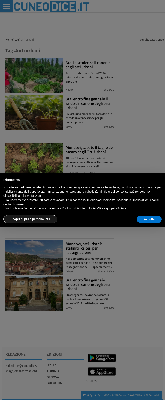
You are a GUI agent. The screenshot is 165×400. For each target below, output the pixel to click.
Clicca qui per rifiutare (111, 208)
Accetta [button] (149, 219)
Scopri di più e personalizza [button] (30, 219)
